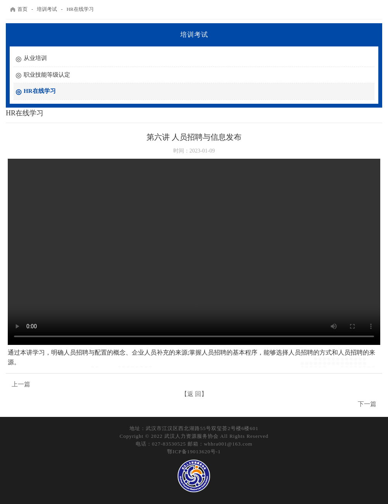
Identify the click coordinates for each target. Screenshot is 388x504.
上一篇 (21, 384)
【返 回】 (194, 394)
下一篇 (367, 404)
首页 (19, 9)
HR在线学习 (80, 9)
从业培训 (35, 58)
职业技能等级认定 (47, 75)
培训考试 (47, 9)
